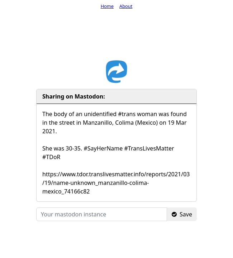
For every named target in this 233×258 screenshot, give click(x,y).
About (125, 6)
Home (107, 6)
